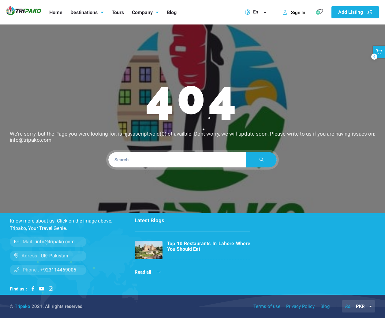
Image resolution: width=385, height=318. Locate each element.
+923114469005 (58, 270)
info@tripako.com (55, 242)
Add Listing (355, 12)
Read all (148, 272)
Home (55, 12)
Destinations (87, 12)
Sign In (294, 12)
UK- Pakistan (54, 256)
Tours (118, 12)
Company (145, 12)
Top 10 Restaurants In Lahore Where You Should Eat (208, 246)
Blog (172, 12)
